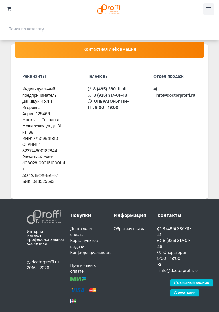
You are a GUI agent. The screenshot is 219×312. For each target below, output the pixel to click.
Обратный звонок (191, 283)
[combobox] (109, 29)
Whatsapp (184, 292)
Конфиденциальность (91, 252)
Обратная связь (129, 228)
